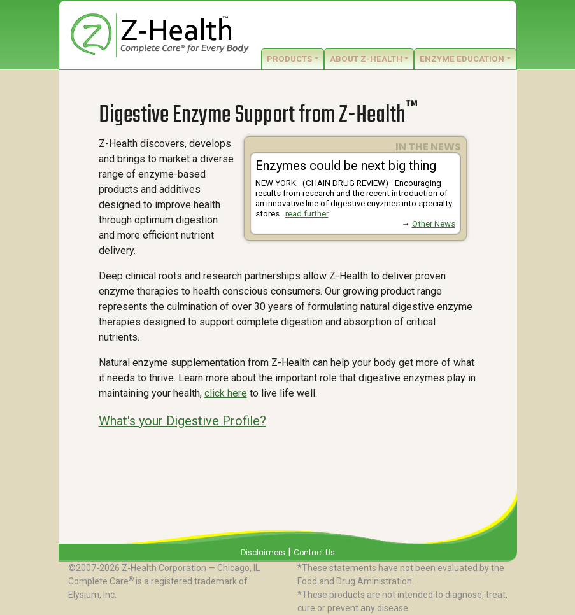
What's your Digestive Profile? (182, 420)
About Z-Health (366, 59)
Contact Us (314, 553)
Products (289, 59)
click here (225, 393)
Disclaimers (263, 553)
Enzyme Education (462, 59)
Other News (433, 224)
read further (307, 213)
